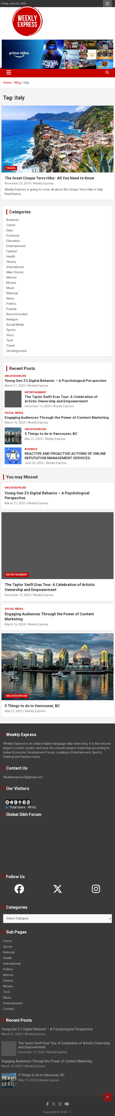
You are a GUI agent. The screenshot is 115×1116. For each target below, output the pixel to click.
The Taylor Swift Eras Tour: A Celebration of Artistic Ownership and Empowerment (61, 399)
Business (12, 220)
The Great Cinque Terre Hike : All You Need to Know (49, 178)
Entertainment (16, 246)
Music (10, 288)
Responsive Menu (107, 3)
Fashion (11, 251)
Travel (11, 168)
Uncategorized (16, 351)
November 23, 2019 (18, 183)
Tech (9, 340)
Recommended (16, 314)
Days (9, 230)
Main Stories (15, 272)
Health (10, 256)
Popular (11, 309)
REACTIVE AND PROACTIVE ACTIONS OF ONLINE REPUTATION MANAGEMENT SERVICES (65, 455)
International (15, 267)
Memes (11, 277)
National (12, 293)
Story (10, 335)
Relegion (12, 319)
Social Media (15, 325)
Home (7, 941)
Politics (11, 304)
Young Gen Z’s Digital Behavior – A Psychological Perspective (55, 380)
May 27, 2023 (33, 439)
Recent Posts (22, 368)
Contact (8, 1009)
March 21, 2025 (15, 385)
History (11, 262)
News (10, 298)
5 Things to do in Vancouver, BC (51, 434)
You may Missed (22, 477)
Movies (11, 283)
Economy (12, 235)
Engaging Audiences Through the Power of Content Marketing (57, 417)
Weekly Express (43, 183)
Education (13, 241)
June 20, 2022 (34, 463)
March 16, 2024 (15, 422)
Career (11, 225)
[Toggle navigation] (8, 72)
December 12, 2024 (38, 406)
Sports (11, 330)
